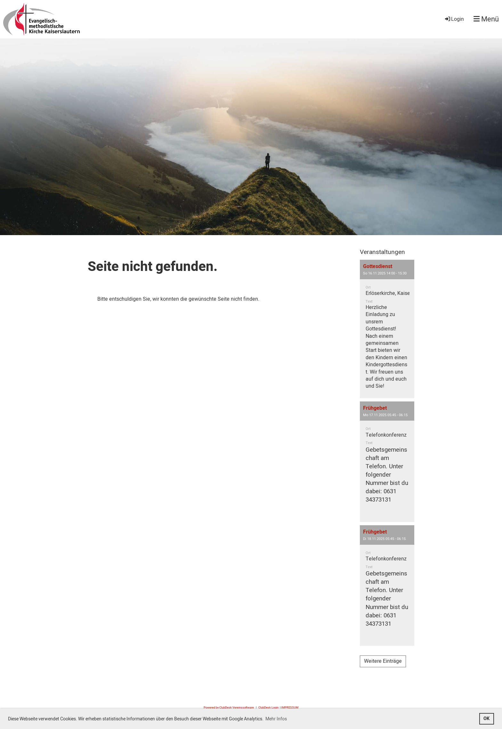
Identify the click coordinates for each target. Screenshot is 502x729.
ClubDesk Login (268, 707)
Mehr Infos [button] (276, 719)
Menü (486, 19)
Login (454, 19)
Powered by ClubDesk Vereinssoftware (229, 707)
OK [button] (486, 718)
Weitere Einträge (383, 661)
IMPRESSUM (289, 707)
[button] (387, 329)
